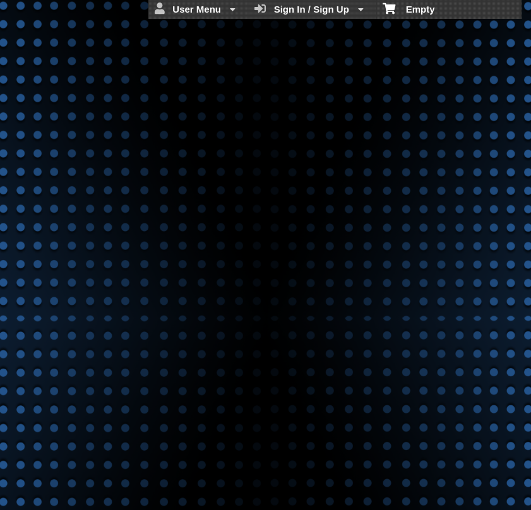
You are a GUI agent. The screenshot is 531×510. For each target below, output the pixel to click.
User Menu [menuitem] (195, 9)
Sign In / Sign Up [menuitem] (309, 9)
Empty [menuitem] (409, 8)
